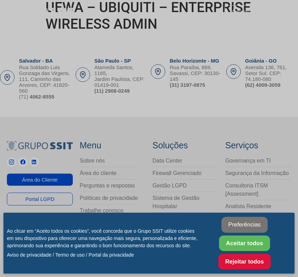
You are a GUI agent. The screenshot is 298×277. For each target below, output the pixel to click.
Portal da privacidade (111, 255)
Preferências (244, 224)
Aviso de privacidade (29, 255)
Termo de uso (70, 255)
